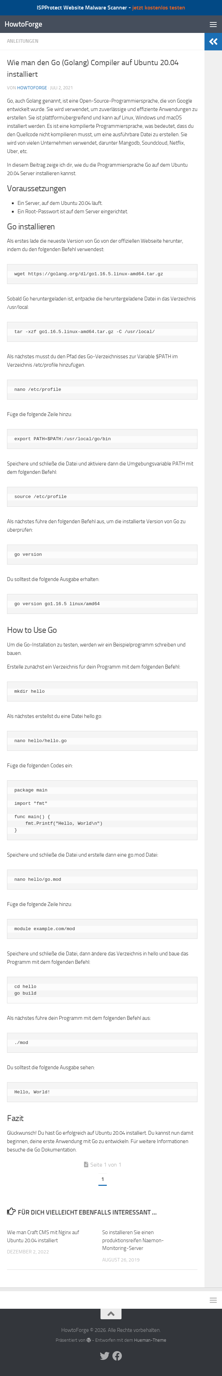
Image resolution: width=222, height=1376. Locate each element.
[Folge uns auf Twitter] (105, 1356)
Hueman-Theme (150, 1340)
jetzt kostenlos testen (158, 7)
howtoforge (32, 87)
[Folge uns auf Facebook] (117, 1356)
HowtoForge (23, 24)
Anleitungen (23, 41)
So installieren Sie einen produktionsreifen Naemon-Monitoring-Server (133, 1240)
